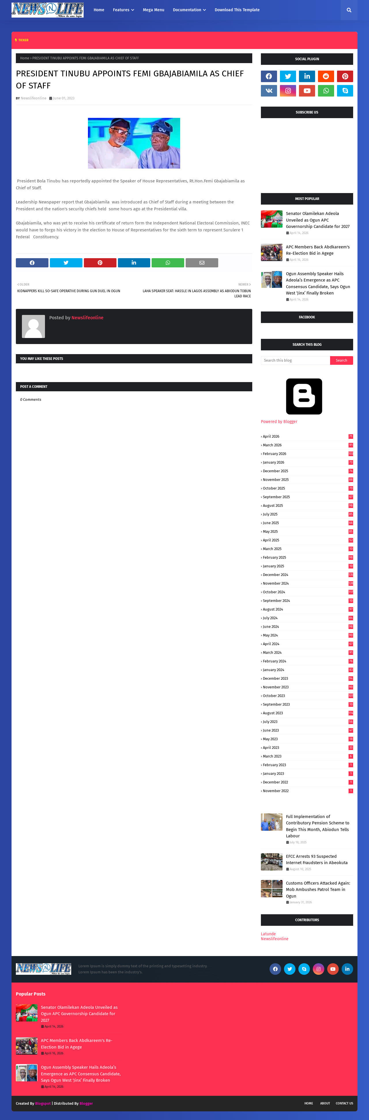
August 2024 (308, 609)
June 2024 (308, 626)
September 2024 (308, 600)
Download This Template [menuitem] (237, 9)
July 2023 (308, 721)
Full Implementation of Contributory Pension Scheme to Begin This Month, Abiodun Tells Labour (317, 826)
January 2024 (308, 670)
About (325, 1103)
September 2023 (308, 704)
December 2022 (308, 782)
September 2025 (308, 497)
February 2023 (308, 765)
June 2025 (308, 523)
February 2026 (308, 454)
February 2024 (308, 661)
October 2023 (308, 696)
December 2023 (308, 678)
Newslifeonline (33, 98)
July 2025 (308, 514)
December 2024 (308, 575)
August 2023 (308, 713)
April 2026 (308, 436)
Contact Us (344, 1103)
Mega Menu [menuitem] (153, 9)
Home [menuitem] (99, 9)
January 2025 (308, 566)
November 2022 (308, 791)
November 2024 (308, 583)
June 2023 (308, 730)
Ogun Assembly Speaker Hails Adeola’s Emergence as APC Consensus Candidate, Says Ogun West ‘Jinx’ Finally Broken (318, 283)
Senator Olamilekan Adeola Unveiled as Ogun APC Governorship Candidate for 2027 (318, 220)
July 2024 (308, 618)
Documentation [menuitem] (187, 9)
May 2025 (308, 531)
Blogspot (43, 1103)
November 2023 (308, 687)
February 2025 (308, 557)
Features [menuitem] (121, 9)
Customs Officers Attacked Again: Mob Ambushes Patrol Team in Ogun (318, 890)
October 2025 (308, 488)
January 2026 (308, 462)
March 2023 (308, 756)
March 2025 (308, 549)
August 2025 (308, 505)
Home (24, 58)
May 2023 (308, 739)
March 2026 (308, 445)
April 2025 (308, 540)
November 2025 (308, 479)
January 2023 (308, 773)
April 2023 (308, 747)
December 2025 (308, 471)
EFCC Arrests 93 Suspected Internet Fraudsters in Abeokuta (317, 860)
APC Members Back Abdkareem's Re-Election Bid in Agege (318, 250)
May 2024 (308, 635)
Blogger (86, 1103)
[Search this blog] (295, 360)
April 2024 (308, 644)
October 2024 (308, 592)
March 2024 (308, 652)
